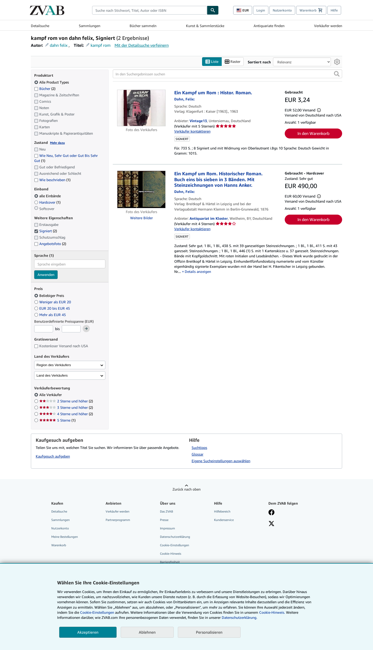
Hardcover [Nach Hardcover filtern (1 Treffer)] (47, 202)
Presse (164, 520)
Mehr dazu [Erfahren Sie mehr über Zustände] (57, 143)
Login (260, 10)
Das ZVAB (166, 511)
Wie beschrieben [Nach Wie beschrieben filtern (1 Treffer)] (52, 180)
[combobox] (149, 10)
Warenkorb (58, 545)
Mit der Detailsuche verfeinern (142, 45)
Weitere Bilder (141, 218)
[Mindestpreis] (43, 328)
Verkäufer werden (328, 26)
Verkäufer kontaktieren (192, 131)
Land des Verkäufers (52, 375)
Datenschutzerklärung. (239, 617)
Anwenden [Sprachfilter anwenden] (46, 274)
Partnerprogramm (118, 520)
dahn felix (59, 45)
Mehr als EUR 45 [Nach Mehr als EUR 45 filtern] (50, 314)
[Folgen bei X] (271, 524)
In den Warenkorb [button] (313, 133)
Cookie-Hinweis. (272, 612)
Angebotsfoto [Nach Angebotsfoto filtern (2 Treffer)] (50, 243)
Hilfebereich (222, 511)
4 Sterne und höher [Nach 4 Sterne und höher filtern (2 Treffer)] (66, 414)
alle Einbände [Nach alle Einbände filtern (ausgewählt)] (48, 196)
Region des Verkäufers (53, 365)
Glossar (197, 454)
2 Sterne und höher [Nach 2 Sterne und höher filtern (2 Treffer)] (66, 401)
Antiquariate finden (269, 26)
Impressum (167, 528)
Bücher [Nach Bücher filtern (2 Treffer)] (44, 88)
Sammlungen (89, 26)
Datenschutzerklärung (175, 537)
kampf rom (100, 45)
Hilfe (334, 10)
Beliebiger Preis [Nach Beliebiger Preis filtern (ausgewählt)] (49, 295)
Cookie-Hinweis (170, 553)
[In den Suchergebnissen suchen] (227, 73)
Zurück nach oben (186, 489)
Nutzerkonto (282, 10)
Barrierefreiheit (170, 562)
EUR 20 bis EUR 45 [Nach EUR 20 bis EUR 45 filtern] (52, 308)
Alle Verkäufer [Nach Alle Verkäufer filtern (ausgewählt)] (51, 394)
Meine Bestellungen (64, 537)
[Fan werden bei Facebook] (271, 513)
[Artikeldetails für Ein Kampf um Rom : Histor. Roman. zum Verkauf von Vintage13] (141, 108)
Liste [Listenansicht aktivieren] (211, 61)
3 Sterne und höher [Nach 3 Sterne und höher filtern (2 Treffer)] (66, 407)
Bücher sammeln (143, 26)
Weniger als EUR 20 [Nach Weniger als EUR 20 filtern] (53, 302)
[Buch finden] (212, 10)
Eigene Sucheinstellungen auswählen (221, 461)
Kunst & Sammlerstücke (205, 26)
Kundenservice (224, 520)
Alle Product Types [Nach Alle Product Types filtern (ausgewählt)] (52, 82)
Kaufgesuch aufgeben (53, 456)
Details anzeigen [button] (198, 271)
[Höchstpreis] (71, 328)
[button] (337, 74)
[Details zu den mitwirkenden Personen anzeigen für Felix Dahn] (184, 99)
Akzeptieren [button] (87, 632)
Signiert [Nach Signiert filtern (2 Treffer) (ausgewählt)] (45, 231)
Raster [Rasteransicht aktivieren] (232, 61)
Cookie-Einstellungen (97, 612)
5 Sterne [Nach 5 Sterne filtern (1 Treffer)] (57, 420)
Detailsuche (40, 26)
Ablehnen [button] (147, 632)
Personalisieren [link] (209, 632)
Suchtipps (199, 447)
